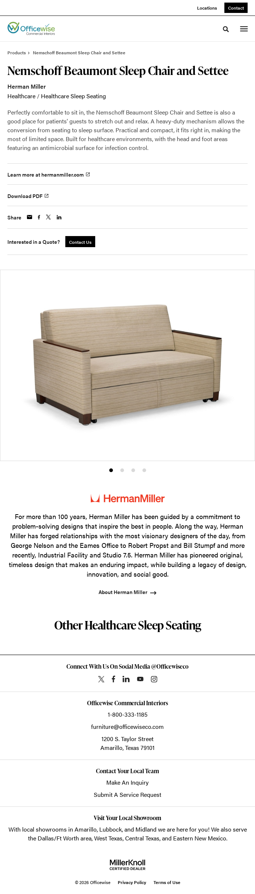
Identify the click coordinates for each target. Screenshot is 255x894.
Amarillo (86, 829)
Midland (145, 829)
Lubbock (110, 829)
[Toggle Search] (226, 29)
